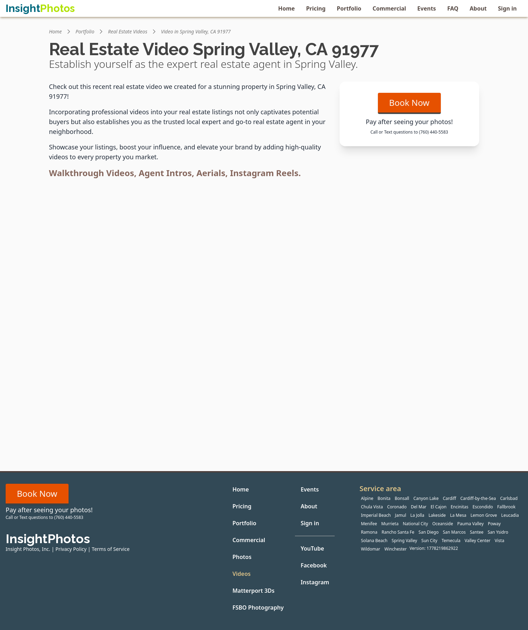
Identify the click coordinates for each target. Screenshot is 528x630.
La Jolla (417, 515)
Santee (477, 532)
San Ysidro (498, 532)
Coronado (397, 507)
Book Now (409, 102)
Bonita (384, 498)
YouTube (312, 548)
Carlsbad (509, 498)
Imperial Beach (376, 515)
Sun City (429, 541)
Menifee (369, 524)
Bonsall (402, 498)
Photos (241, 557)
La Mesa (458, 515)
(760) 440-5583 (433, 132)
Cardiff (449, 498)
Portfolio (349, 8)
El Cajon (438, 507)
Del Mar (418, 507)
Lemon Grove (483, 515)
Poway (494, 524)
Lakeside (437, 515)
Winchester (396, 549)
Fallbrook (506, 507)
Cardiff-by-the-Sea (478, 498)
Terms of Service (111, 549)
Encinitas (459, 507)
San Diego (429, 532)
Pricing (316, 8)
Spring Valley (404, 541)
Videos (241, 574)
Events (426, 8)
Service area (380, 488)
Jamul (400, 515)
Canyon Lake (426, 498)
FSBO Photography (258, 607)
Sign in (507, 8)
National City (415, 524)
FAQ (452, 8)
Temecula (451, 541)
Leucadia (510, 515)
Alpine (367, 498)
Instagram (315, 582)
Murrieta (390, 524)
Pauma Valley (470, 524)
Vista (499, 541)
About (478, 8)
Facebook (314, 565)
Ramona (369, 532)
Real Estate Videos (127, 31)
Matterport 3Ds (253, 590)
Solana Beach (374, 541)
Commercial (389, 8)
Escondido (482, 507)
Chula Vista (372, 507)
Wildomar (370, 549)
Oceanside (442, 524)
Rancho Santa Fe (397, 532)
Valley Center (477, 541)
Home (286, 8)
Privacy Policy (71, 549)
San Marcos (454, 532)
